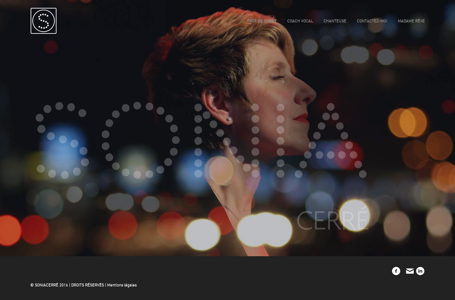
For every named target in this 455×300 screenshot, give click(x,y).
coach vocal (300, 21)
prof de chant (262, 21)
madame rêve (411, 21)
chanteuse (334, 21)
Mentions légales (121, 285)
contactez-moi (372, 21)
